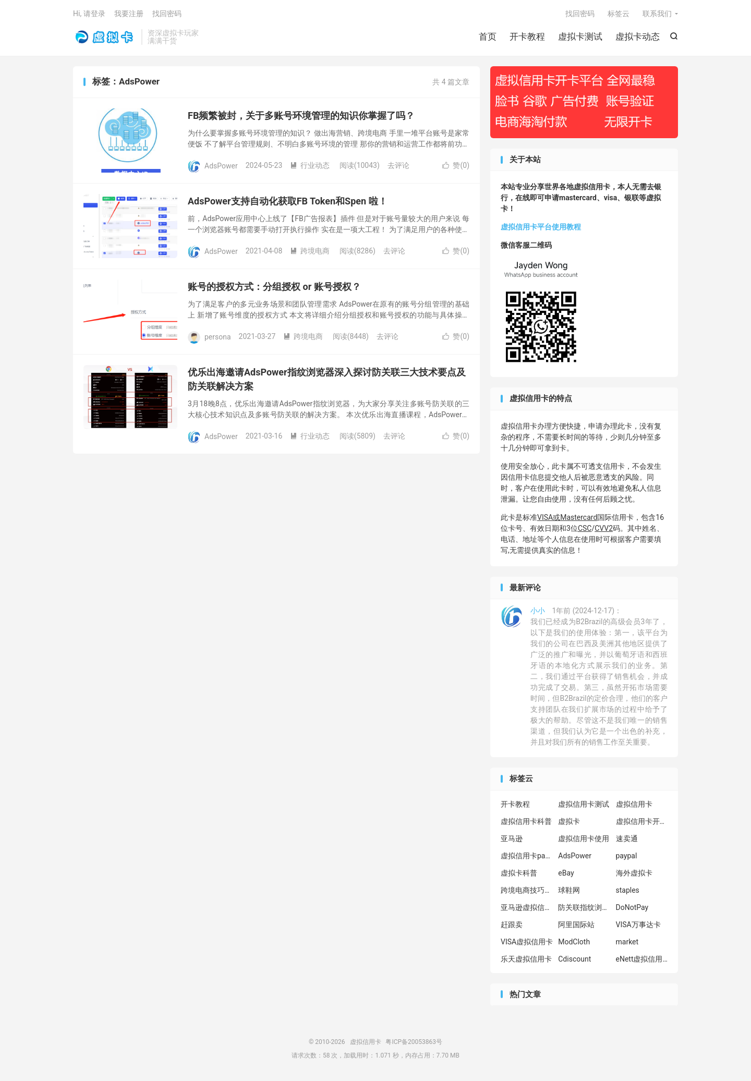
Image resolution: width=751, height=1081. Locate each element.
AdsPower (574, 856)
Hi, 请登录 (89, 13)
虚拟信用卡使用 (583, 838)
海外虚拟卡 (634, 873)
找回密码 (580, 13)
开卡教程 (527, 36)
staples (627, 890)
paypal (626, 856)
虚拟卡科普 (519, 873)
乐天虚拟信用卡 (526, 959)
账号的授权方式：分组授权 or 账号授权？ (274, 286)
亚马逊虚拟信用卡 (527, 907)
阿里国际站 (576, 924)
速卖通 (627, 838)
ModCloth (574, 942)
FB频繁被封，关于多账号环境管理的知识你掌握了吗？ (301, 115)
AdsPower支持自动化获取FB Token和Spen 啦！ (287, 201)
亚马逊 (512, 838)
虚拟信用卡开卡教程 (642, 821)
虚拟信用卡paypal (527, 856)
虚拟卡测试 (580, 36)
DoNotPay (632, 907)
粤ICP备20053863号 (413, 1042)
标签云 (618, 13)
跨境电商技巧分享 (527, 890)
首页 (487, 36)
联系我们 (657, 13)
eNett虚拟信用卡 (642, 959)
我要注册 (128, 13)
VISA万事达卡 (638, 924)
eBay (566, 873)
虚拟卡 (569, 821)
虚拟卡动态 (637, 36)
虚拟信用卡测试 (583, 804)
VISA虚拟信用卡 (527, 942)
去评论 (398, 165)
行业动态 (310, 165)
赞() (455, 165)
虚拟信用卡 (104, 37)
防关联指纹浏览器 (584, 907)
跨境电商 (310, 251)
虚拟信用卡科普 (526, 821)
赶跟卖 (512, 924)
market (627, 942)
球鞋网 (569, 890)
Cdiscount (574, 959)
